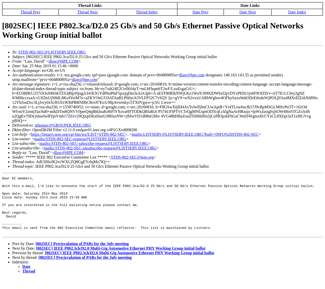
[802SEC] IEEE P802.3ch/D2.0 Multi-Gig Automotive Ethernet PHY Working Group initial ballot (120, 260)
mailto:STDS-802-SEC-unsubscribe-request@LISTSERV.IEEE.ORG (100, 148)
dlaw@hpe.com (191, 75)
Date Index (297, 12)
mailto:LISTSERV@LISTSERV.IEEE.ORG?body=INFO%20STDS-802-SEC (195, 134)
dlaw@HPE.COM (63, 61)
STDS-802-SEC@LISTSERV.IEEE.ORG (52, 52)
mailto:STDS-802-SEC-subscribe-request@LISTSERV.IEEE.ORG (94, 143)
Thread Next (87, 12)
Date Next (247, 12)
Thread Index (147, 12)
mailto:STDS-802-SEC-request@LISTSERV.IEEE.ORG (80, 139)
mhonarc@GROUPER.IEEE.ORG (63, 125)
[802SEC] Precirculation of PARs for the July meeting (82, 255)
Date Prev (200, 12)
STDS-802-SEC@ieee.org (132, 157)
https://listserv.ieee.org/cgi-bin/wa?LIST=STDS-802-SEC (78, 134)
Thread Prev (31, 12)
